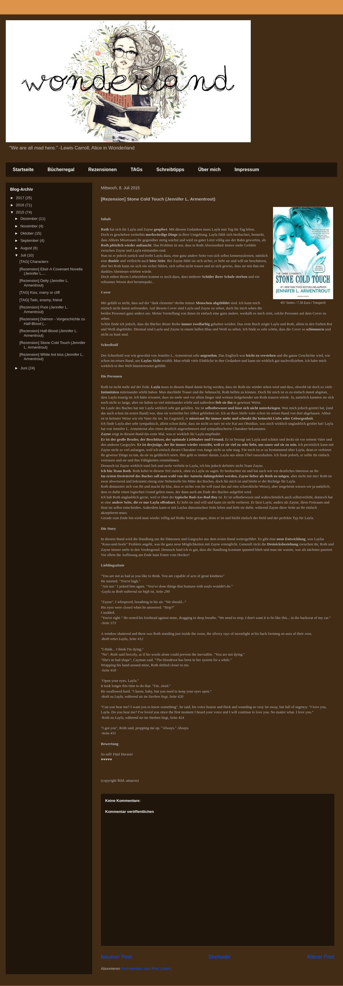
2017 (20, 198)
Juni (24, 368)
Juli (23, 255)
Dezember (29, 218)
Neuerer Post (116, 957)
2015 (20, 212)
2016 (20, 205)
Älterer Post (320, 957)
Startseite (23, 169)
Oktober (27, 233)
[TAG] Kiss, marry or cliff (39, 292)
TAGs (136, 169)
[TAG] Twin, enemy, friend (40, 300)
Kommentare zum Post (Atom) (146, 968)
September (30, 240)
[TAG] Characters (33, 261)
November (29, 226)
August (26, 248)
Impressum (247, 169)
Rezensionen (102, 169)
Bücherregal (61, 169)
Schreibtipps (170, 169)
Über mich (209, 169)
